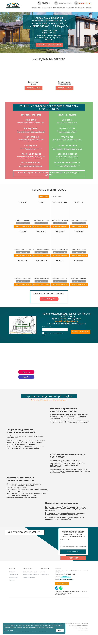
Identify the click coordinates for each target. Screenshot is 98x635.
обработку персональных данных (78, 546)
